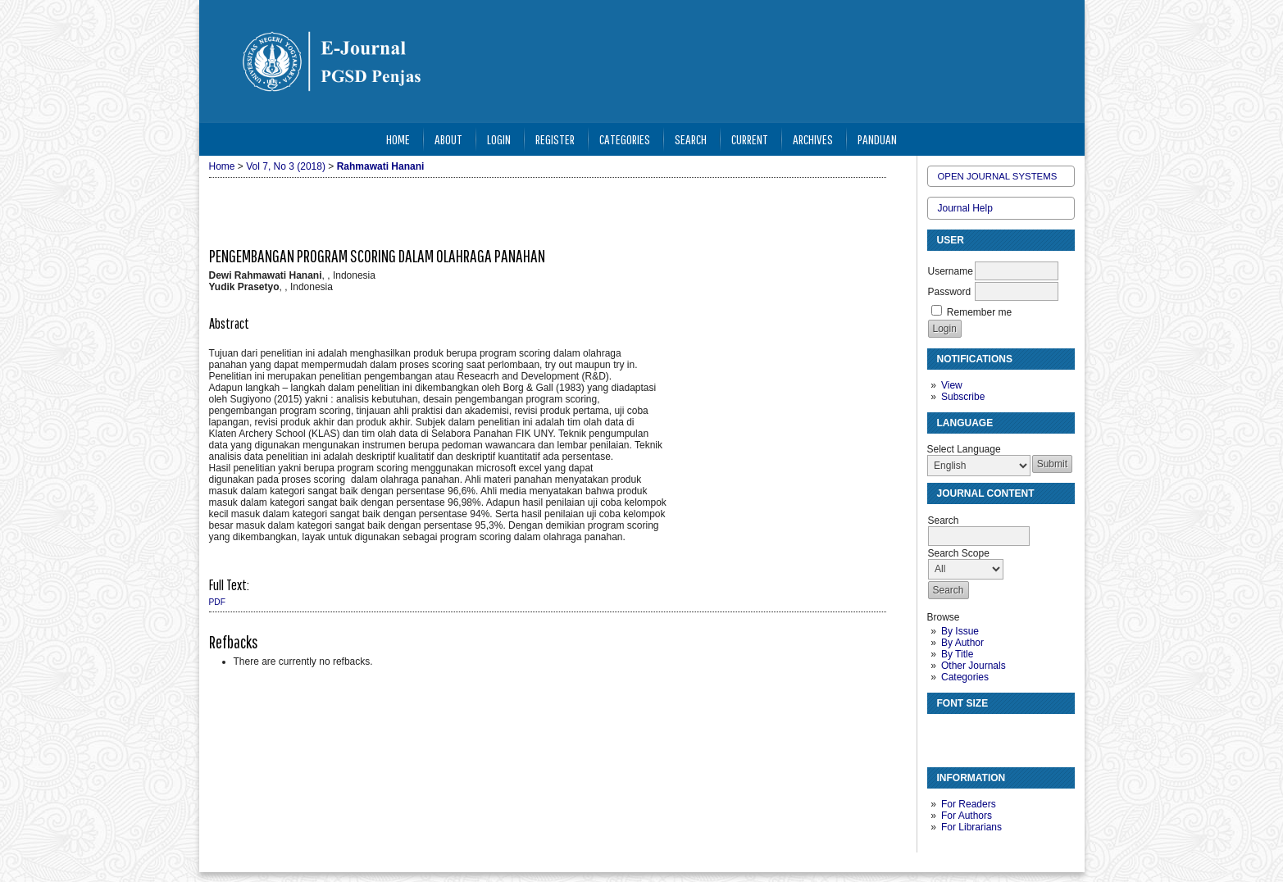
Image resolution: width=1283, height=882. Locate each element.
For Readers (968, 804)
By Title (957, 654)
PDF (217, 602)
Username (950, 271)
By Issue (960, 631)
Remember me (979, 312)
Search (691, 139)
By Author (962, 642)
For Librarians (971, 827)
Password (949, 292)
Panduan (877, 139)
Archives (813, 139)
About (448, 139)
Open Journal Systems (998, 176)
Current (749, 139)
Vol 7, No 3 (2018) (285, 166)
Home (398, 139)
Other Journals (973, 665)
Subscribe (963, 396)
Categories (965, 677)
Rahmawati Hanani (381, 166)
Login (499, 139)
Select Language (964, 449)
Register (555, 139)
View (951, 385)
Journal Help (965, 208)
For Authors (966, 815)
